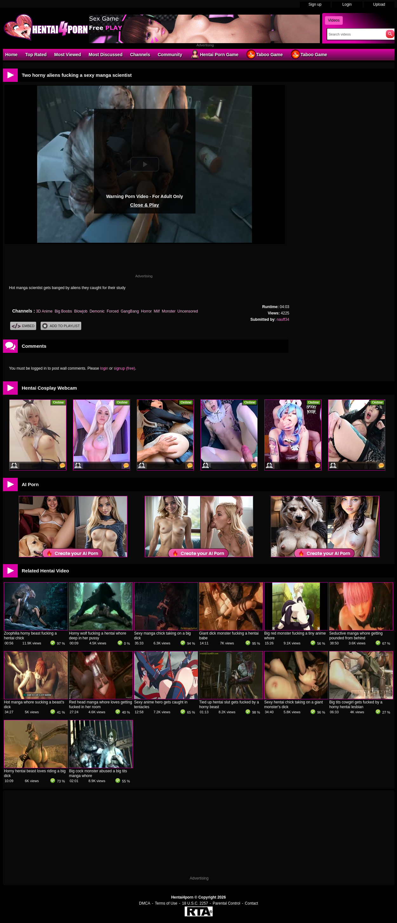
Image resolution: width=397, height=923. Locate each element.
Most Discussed (105, 54)
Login (347, 4)
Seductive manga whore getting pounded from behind (356, 635)
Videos (334, 20)
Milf (157, 311)
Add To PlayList (61, 326)
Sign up (314, 4)
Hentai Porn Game (214, 54)
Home (11, 54)
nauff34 (283, 319)
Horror (146, 311)
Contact (251, 903)
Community (170, 54)
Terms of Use (166, 903)
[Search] (355, 34)
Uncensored (187, 311)
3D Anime (44, 311)
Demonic (96, 311)
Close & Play (144, 205)
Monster (168, 311)
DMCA (144, 903)
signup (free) (124, 368)
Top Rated (35, 54)
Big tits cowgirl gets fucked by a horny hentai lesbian (355, 704)
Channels (140, 54)
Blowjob (81, 311)
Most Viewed (67, 54)
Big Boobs (63, 311)
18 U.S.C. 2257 (195, 903)
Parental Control (226, 903)
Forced (112, 311)
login (104, 368)
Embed (23, 326)
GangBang (130, 311)
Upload (379, 4)
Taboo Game (264, 54)
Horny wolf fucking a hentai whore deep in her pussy (97, 635)
